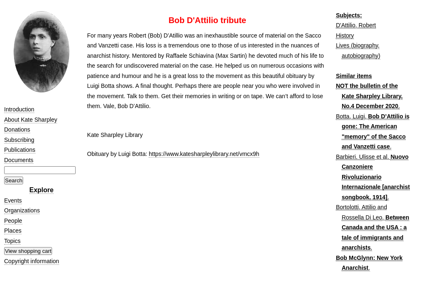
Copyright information (31, 261)
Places (12, 230)
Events (13, 200)
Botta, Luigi (350, 116)
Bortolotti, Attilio (356, 207)
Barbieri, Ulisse (355, 156)
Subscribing (19, 140)
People (13, 220)
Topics (12, 241)
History (345, 35)
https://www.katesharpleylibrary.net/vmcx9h (204, 154)
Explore (41, 189)
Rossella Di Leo (362, 217)
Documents (18, 160)
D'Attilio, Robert (356, 25)
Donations (17, 129)
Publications (20, 149)
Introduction (19, 109)
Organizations (22, 210)
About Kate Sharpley (30, 119)
